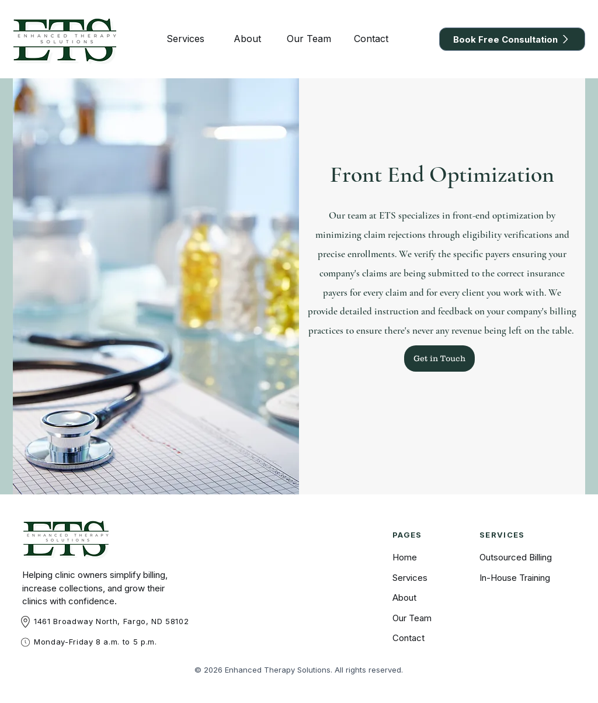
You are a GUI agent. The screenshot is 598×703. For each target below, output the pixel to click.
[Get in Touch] (439, 358)
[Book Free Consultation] (512, 39)
